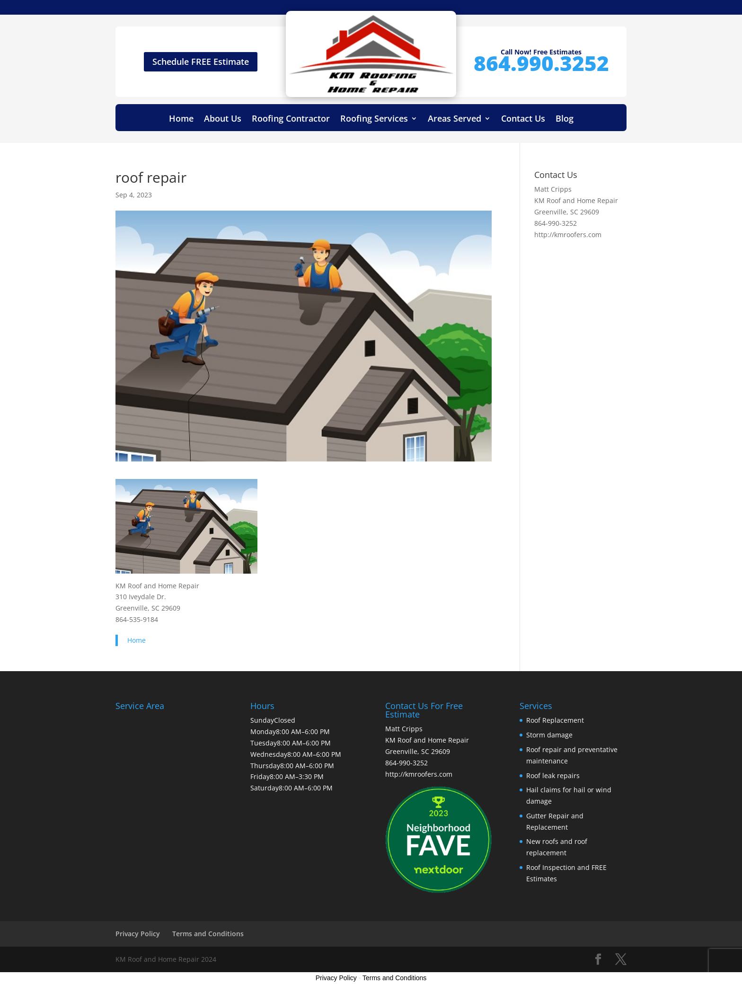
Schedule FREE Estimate (200, 61)
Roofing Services (374, 119)
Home (181, 119)
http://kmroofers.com (567, 234)
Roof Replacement (555, 720)
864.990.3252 (541, 63)
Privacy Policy (137, 933)
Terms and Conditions (208, 933)
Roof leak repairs (553, 775)
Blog (565, 119)
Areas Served (454, 119)
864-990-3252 (555, 223)
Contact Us (523, 119)
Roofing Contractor (291, 119)
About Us (222, 119)
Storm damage (549, 734)
